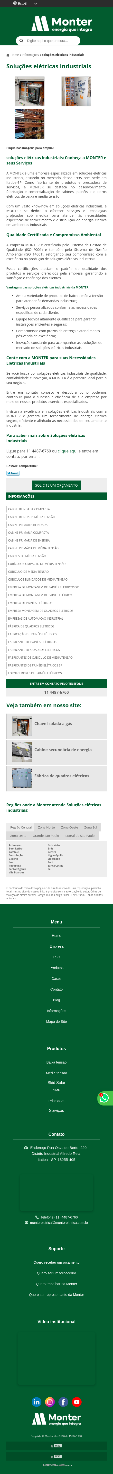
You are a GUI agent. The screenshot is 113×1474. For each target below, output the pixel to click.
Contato (56, 989)
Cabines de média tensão (27, 556)
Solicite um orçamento (56, 485)
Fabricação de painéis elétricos (32, 634)
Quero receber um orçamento (57, 1262)
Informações (21, 496)
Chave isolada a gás (53, 723)
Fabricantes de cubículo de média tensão (40, 657)
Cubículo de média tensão (28, 572)
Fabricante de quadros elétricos (34, 650)
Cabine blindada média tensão (31, 517)
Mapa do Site (56, 1022)
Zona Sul (90, 827)
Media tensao (56, 1073)
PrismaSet (56, 1101)
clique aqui (67, 451)
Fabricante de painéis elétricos (32, 642)
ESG (56, 957)
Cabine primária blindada (27, 525)
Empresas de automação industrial (35, 618)
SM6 (56, 1090)
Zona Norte (46, 827)
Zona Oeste (69, 827)
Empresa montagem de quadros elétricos (40, 611)
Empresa (56, 946)
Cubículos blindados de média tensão (37, 579)
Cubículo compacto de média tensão (37, 564)
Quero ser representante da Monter (56, 1295)
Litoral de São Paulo (80, 835)
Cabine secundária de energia (63, 749)
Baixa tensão (56, 1062)
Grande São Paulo (46, 835)
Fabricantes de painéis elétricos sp (35, 665)
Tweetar (13, 473)
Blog (56, 1000)
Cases (57, 979)
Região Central (21, 827)
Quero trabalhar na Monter (56, 1284)
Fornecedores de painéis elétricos (35, 673)
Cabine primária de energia (29, 540)
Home (56, 936)
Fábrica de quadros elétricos (31, 626)
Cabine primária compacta (28, 533)
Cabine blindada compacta (29, 509)
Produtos (56, 968)
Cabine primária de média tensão (33, 548)
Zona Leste (18, 835)
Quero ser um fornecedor (56, 1273)
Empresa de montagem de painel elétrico (40, 595)
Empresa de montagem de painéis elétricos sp (43, 587)
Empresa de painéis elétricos (30, 603)
